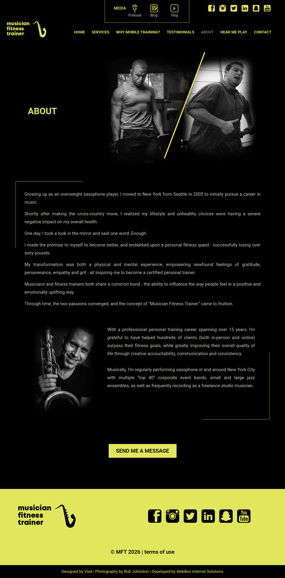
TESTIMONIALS (180, 32)
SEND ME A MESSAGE (142, 451)
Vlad (88, 571)
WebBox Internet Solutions (200, 571)
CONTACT (262, 32)
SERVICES (101, 32)
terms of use (159, 552)
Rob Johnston (136, 571)
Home (79, 32)
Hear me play (233, 32)
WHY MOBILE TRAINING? (138, 32)
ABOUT (207, 32)
